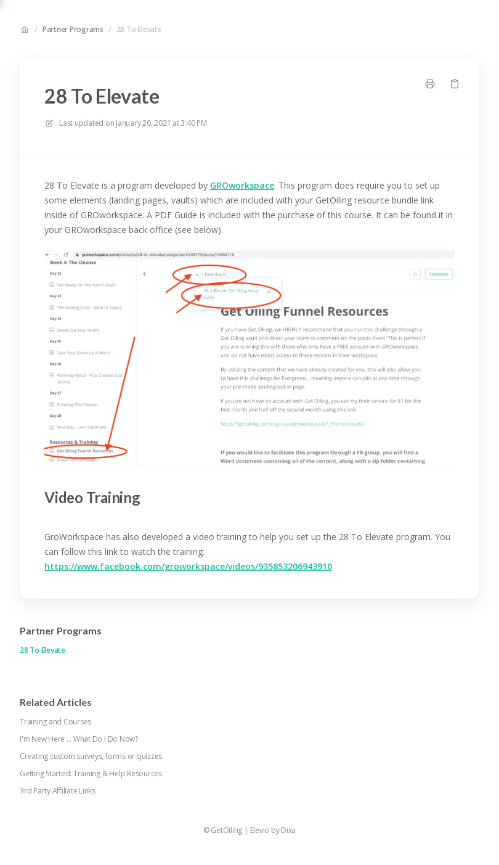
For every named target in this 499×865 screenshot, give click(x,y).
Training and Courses (55, 722)
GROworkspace (242, 185)
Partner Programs (73, 30)
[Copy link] (455, 84)
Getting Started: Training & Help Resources (91, 774)
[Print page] (430, 84)
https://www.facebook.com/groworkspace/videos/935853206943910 (188, 566)
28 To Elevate (139, 30)
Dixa (288, 830)
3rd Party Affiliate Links (57, 791)
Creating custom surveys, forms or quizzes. (92, 756)
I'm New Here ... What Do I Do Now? (79, 739)
